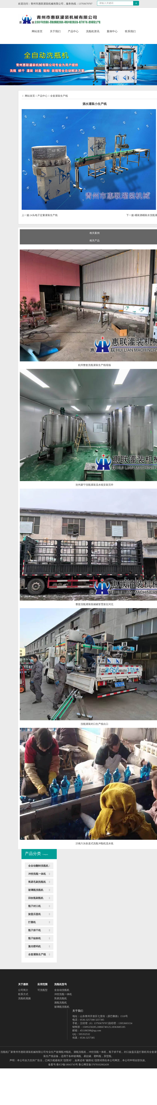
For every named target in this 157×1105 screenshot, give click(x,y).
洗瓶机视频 (24, 998)
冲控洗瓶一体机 (37, 874)
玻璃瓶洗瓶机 (35, 890)
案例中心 (112, 31)
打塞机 (32, 922)
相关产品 (94, 240)
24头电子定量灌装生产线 (44, 215)
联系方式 (23, 994)
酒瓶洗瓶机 (60, 1002)
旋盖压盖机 (34, 914)
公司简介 (23, 990)
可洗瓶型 (42, 990)
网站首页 (37, 31)
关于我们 (55, 31)
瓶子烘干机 (34, 930)
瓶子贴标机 (34, 938)
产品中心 (73, 31)
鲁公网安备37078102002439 (94, 1064)
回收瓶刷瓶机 (35, 898)
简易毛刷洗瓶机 (37, 882)
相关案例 (94, 233)
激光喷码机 (34, 946)
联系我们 (130, 31)
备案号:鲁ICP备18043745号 (63, 1064)
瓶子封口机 (34, 906)
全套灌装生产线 (59, 96)
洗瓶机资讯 (92, 31)
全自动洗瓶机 (61, 990)
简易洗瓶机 (60, 998)
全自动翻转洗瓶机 (38, 865)
